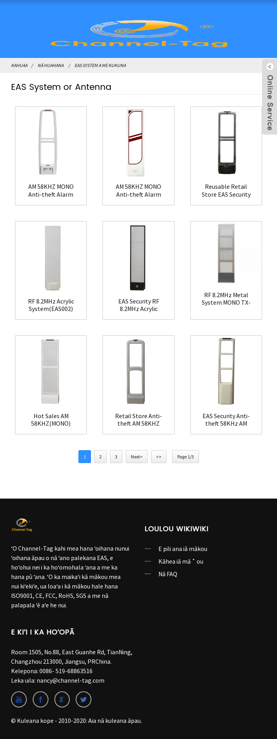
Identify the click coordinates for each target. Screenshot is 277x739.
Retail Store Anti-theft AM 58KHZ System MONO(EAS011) (138, 419)
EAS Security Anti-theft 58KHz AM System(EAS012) (226, 419)
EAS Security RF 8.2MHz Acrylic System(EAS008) (139, 305)
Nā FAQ (167, 574)
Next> (137, 457)
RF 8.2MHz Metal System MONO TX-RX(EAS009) (226, 298)
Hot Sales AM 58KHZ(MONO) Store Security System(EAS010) (51, 419)
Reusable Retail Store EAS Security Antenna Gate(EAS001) (226, 190)
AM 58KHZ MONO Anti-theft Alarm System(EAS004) (138, 190)
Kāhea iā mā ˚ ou (180, 561)
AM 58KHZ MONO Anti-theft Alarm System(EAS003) (51, 190)
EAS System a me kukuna (100, 65)
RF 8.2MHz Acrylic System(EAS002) (51, 305)
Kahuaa (19, 65)
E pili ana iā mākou (182, 549)
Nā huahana (50, 65)
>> (159, 457)
